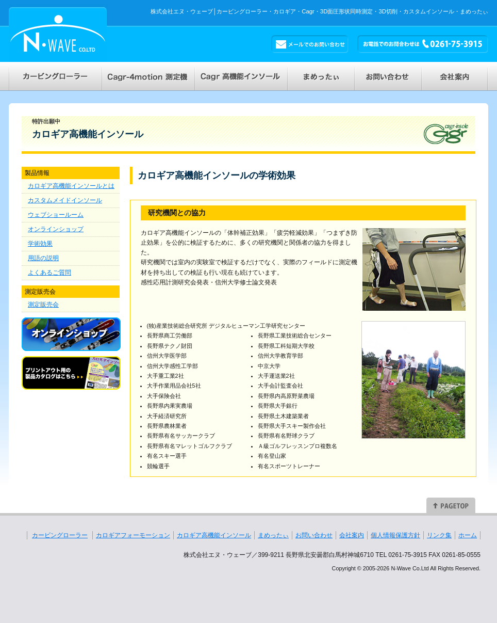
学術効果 (40, 243)
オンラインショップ (56, 229)
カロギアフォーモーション (133, 535)
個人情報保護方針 (395, 535)
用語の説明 (43, 258)
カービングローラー (60, 535)
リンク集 (439, 535)
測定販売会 (43, 304)
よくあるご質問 (49, 272)
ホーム (467, 535)
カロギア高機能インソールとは (71, 185)
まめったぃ (273, 535)
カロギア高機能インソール (214, 535)
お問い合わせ (314, 535)
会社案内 (351, 535)
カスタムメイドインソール (65, 200)
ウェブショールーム (56, 214)
